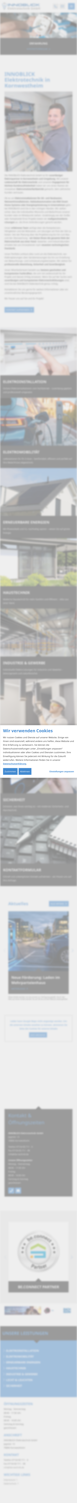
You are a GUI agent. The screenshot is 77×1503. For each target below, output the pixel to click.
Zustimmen (10, 771)
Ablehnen (25, 771)
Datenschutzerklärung (14, 763)
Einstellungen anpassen (61, 771)
